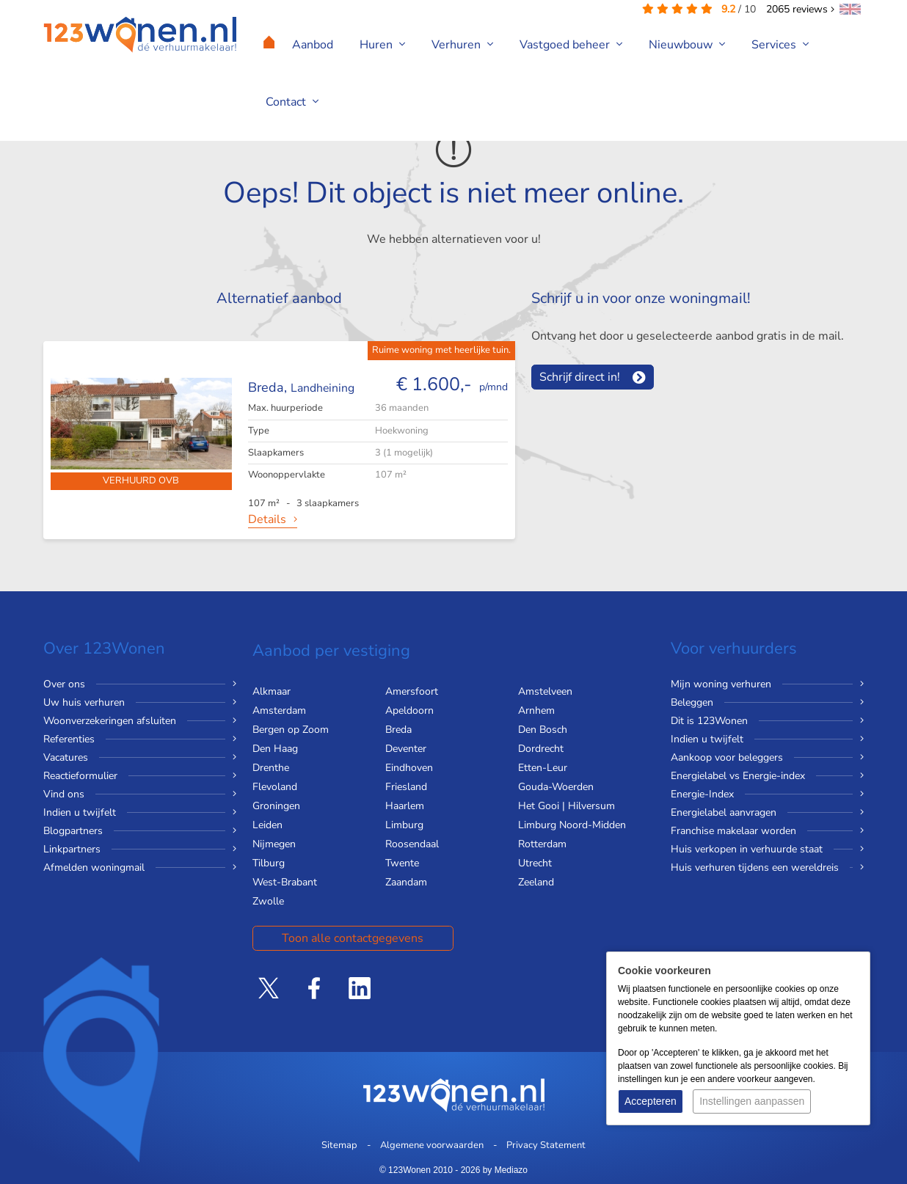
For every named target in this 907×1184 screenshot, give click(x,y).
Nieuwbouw (687, 45)
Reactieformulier (80, 776)
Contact (292, 102)
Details (267, 519)
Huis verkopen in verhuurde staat (747, 849)
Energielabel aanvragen (723, 812)
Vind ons (63, 794)
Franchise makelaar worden (733, 831)
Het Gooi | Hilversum (566, 806)
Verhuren (462, 45)
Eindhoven (409, 768)
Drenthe (270, 768)
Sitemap (339, 1145)
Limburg (404, 825)
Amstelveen (545, 691)
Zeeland (536, 882)
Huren (382, 45)
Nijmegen (274, 844)
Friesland (406, 787)
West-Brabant (284, 882)
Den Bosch (542, 730)
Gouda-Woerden (556, 787)
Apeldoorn (409, 710)
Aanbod (312, 45)
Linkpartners (72, 849)
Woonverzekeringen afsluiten (109, 721)
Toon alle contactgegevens (352, 938)
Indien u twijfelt (79, 812)
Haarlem (404, 806)
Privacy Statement (546, 1145)
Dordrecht (541, 749)
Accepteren (650, 1101)
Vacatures (65, 757)
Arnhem (536, 710)
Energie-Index (702, 794)
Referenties (69, 739)
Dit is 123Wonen (709, 721)
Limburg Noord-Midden (572, 825)
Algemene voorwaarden (432, 1145)
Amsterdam (279, 710)
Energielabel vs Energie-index (738, 776)
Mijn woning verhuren (721, 684)
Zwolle (268, 901)
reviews (800, 9)
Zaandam (406, 882)
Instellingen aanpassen (751, 1101)
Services (780, 45)
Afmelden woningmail (94, 867)
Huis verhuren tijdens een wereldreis (755, 867)
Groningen (276, 806)
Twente (402, 863)
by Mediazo (505, 1170)
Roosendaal (412, 844)
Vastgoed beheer (571, 45)
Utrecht (535, 863)
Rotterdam (542, 844)
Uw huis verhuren (84, 702)
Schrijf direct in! (579, 377)
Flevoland (274, 787)
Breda (398, 730)
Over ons (64, 684)
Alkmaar (271, 691)
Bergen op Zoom (290, 730)
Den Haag (275, 749)
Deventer (405, 749)
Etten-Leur (542, 768)
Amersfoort (411, 691)
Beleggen (692, 702)
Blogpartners (73, 831)
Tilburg (268, 863)
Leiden (267, 825)
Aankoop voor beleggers (727, 757)
